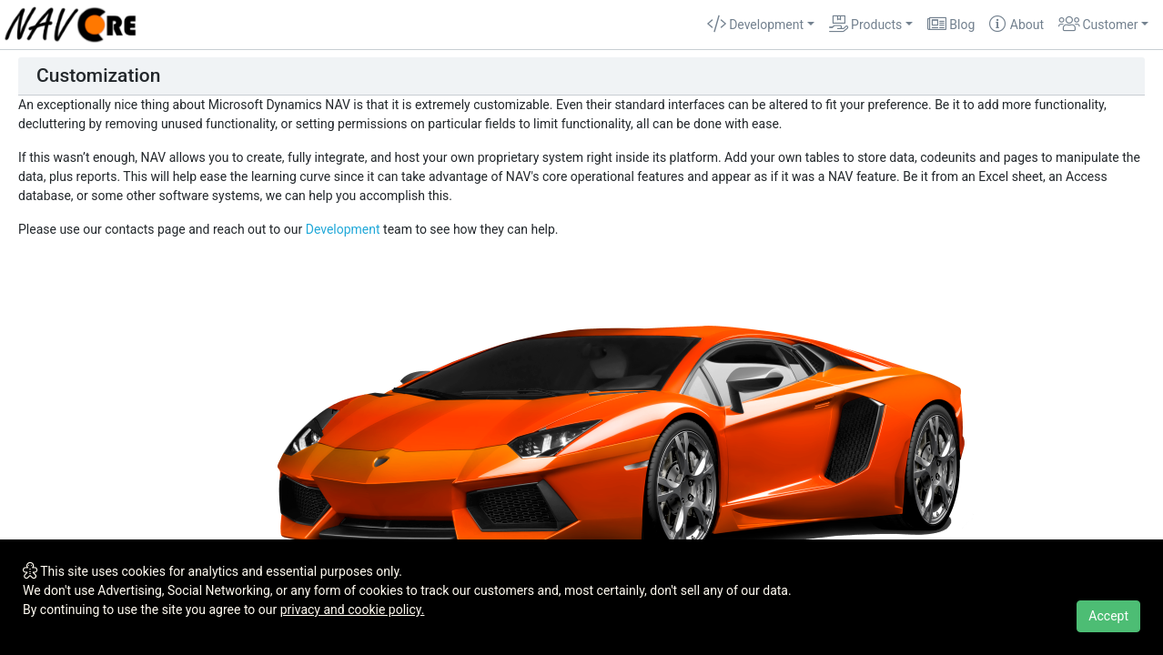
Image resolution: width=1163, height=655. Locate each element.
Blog (951, 24)
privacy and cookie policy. (352, 609)
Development (343, 229)
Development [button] (755, 24)
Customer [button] (1098, 24)
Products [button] (866, 24)
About (1016, 24)
